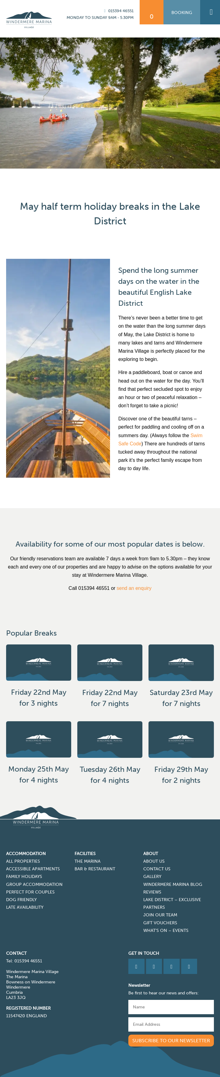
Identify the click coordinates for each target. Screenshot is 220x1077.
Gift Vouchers (160, 922)
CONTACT (16, 953)
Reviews (152, 892)
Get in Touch (143, 953)
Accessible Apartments (33, 869)
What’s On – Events (166, 930)
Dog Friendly (21, 899)
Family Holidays (24, 876)
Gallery (152, 876)
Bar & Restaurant (95, 869)
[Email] (171, 1024)
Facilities (85, 853)
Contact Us (156, 869)
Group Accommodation (34, 884)
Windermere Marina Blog (172, 884)
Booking (181, 12)
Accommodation (26, 853)
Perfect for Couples (30, 892)
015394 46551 (118, 11)
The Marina (88, 861)
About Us (154, 861)
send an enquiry (134, 588)
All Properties (23, 861)
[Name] (171, 1007)
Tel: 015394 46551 (24, 961)
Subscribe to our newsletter (171, 1040)
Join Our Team (160, 915)
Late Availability (24, 907)
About (150, 853)
